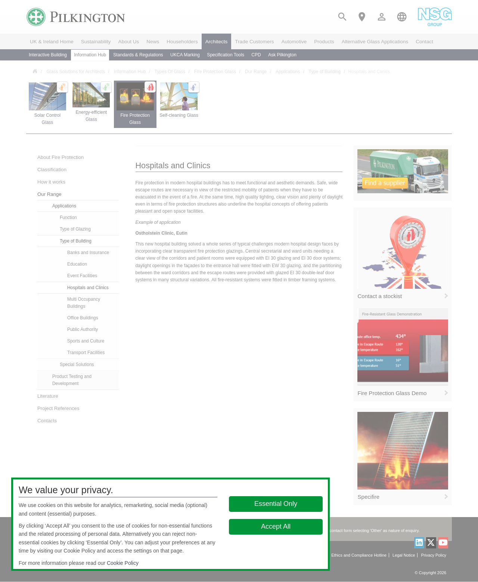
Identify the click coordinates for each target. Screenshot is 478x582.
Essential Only (275, 503)
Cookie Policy (123, 563)
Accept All (276, 526)
